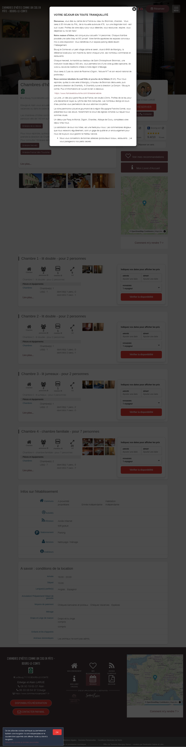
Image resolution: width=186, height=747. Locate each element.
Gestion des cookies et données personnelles (22, 742)
